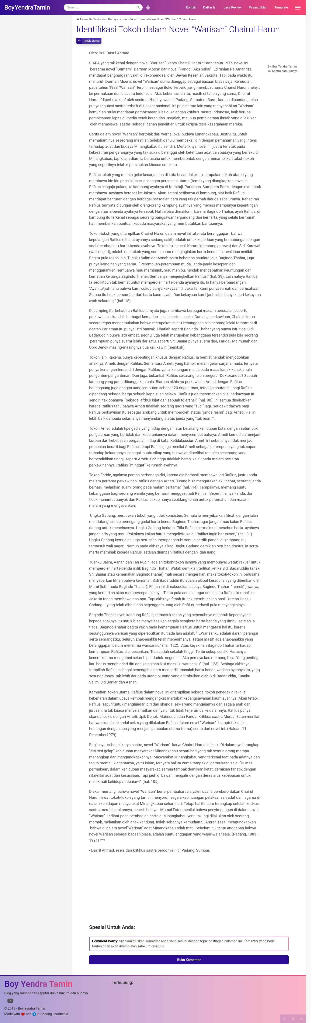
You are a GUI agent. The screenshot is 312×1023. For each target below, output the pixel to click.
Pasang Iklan (258, 7)
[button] (296, 7)
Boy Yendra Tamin (284, 66)
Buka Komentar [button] (189, 960)
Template (281, 7)
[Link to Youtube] (10, 1001)
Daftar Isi (209, 7)
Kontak (191, 7)
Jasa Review (232, 7)
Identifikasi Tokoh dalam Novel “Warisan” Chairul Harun (178, 29)
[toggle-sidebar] (88, 41)
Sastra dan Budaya (285, 71)
